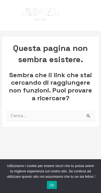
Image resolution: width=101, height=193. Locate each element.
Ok (52, 185)
